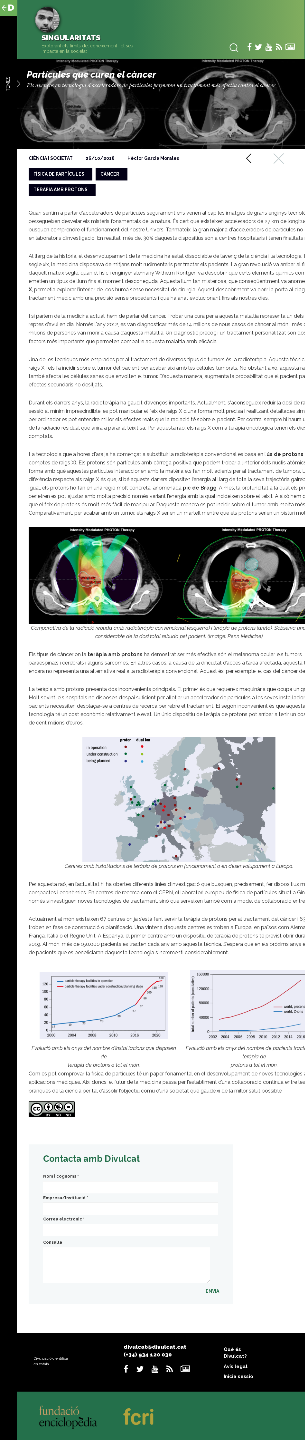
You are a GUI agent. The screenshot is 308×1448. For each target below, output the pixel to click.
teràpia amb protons (60, 189)
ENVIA (212, 1291)
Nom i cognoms (61, 1176)
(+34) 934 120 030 (148, 1354)
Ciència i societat (51, 158)
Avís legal (235, 1366)
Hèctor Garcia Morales (153, 158)
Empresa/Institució (65, 1197)
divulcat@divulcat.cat (155, 1347)
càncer (109, 174)
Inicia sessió (238, 1376)
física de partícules (58, 174)
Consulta (52, 1242)
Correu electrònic (64, 1219)
